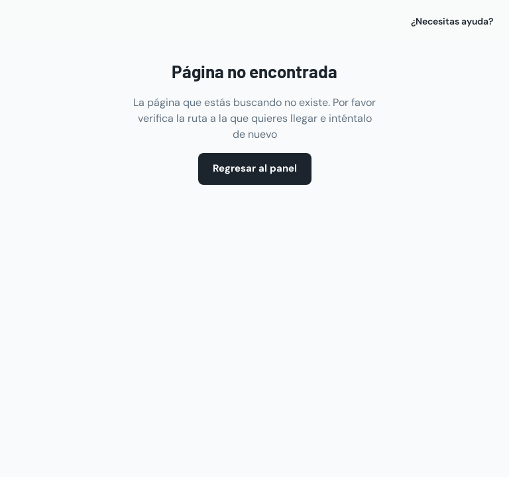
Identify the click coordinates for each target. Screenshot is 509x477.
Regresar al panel (254, 169)
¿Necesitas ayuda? (452, 21)
